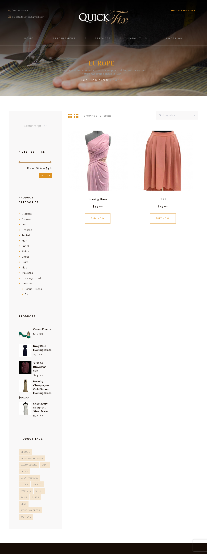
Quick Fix (86, 542)
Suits (25, 262)
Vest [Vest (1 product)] (46, 491)
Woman (27, 283)
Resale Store (100, 80)
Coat (24, 224)
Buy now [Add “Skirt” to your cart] (163, 218)
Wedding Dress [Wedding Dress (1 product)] (30, 497)
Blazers (27, 213)
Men (24, 240)
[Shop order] (178, 115)
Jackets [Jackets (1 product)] (26, 484)
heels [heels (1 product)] (24, 478)
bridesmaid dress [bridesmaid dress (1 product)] (31, 458)
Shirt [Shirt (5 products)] (38, 484)
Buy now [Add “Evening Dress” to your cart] (98, 218)
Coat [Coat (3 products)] (44, 465)
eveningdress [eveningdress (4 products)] (41, 471)
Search (46, 126)
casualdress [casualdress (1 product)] (29, 465)
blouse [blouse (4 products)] (25, 452)
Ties (24, 267)
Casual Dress (33, 289)
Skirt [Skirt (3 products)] (24, 491)
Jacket (26, 235)
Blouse (26, 219)
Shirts (25, 251)
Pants (25, 245)
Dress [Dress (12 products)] (24, 471)
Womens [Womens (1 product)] (26, 504)
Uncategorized (31, 278)
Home (84, 80)
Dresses (27, 230)
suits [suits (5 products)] (35, 491)
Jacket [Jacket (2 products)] (36, 478)
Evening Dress (97, 199)
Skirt (163, 199)
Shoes (25, 256)
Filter (45, 175)
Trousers (27, 272)
